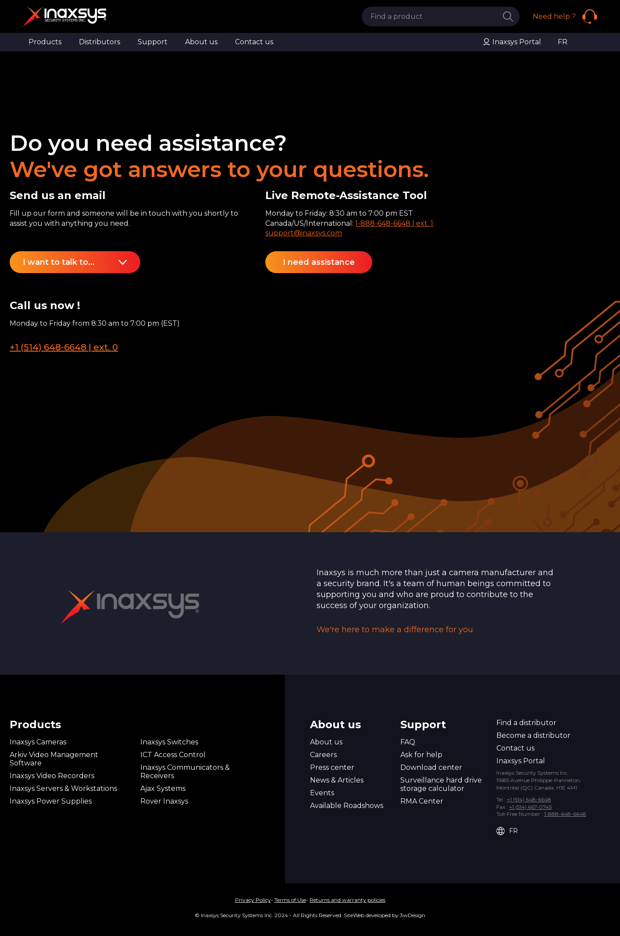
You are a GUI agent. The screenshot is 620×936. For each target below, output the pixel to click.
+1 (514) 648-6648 (529, 799)
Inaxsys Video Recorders (52, 776)
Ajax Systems (162, 788)
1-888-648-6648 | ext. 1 (394, 223)
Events (322, 793)
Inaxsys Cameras (38, 742)
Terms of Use (290, 900)
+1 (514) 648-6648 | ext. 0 (64, 347)
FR (562, 42)
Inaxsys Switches (169, 742)
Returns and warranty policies (347, 900)
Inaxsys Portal (511, 42)
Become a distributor (533, 735)
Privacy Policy (253, 900)
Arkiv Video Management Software (54, 759)
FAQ (407, 742)
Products (45, 42)
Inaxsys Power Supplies (51, 801)
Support (152, 42)
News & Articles (336, 780)
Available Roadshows (346, 805)
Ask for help (421, 755)
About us (201, 42)
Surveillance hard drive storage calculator (441, 784)
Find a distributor (526, 723)
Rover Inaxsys (164, 801)
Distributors (99, 42)
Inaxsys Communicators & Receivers (185, 771)
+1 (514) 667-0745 (530, 807)
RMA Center (421, 801)
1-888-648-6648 (565, 814)
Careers (323, 755)
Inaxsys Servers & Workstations (63, 788)
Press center (332, 767)
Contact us (254, 42)
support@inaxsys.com (303, 233)
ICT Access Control (173, 755)
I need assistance (319, 262)
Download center (431, 767)
